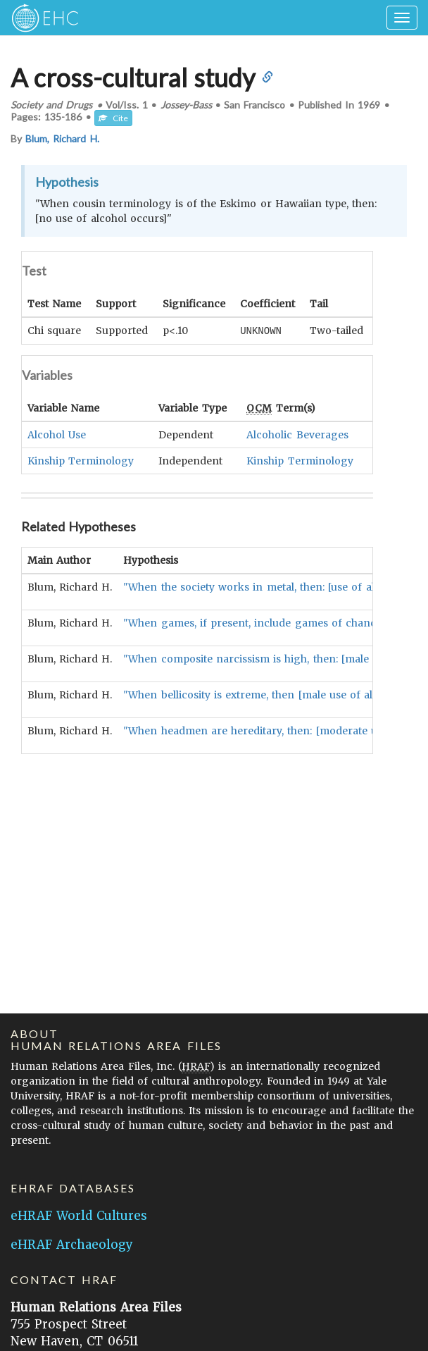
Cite (113, 118)
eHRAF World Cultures (79, 1215)
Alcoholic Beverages (297, 434)
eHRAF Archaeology (72, 1244)
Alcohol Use (56, 434)
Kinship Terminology (80, 460)
